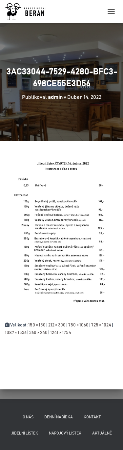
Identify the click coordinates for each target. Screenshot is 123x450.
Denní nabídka (58, 417)
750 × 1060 (78, 325)
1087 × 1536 (16, 332)
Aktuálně (102, 433)
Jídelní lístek (24, 433)
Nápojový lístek (65, 433)
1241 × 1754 (60, 332)
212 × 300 (57, 325)
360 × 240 (38, 332)
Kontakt (92, 417)
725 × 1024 (101, 325)
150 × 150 (37, 325)
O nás (28, 417)
